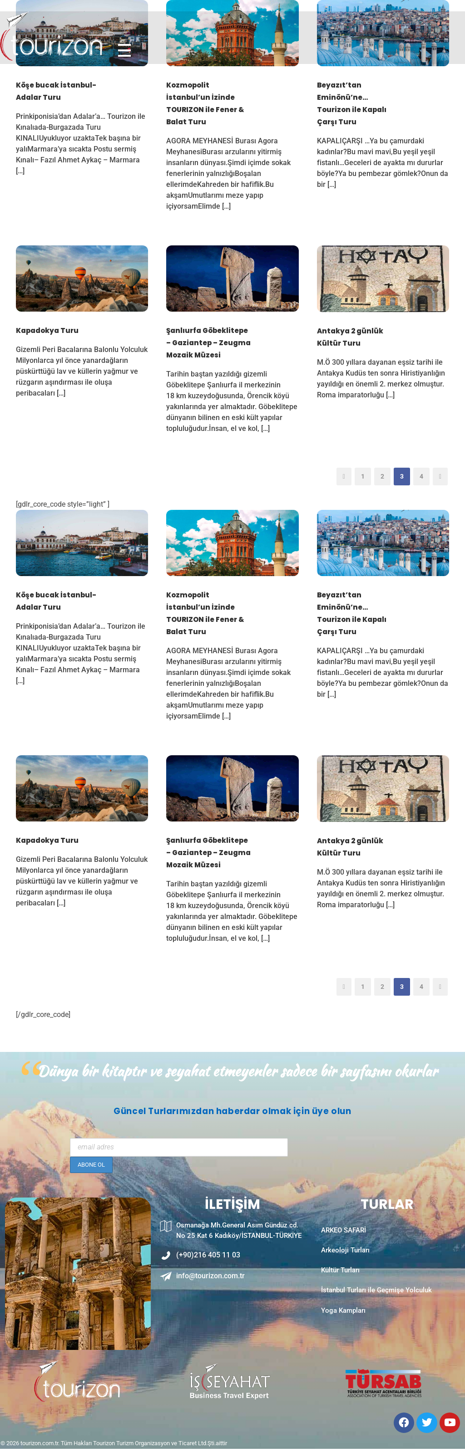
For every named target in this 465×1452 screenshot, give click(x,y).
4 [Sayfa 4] (421, 476)
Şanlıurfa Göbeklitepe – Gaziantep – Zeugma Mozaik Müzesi (208, 343)
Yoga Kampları (343, 1325)
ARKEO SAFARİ (343, 1233)
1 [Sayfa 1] (363, 476)
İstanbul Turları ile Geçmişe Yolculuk (376, 1302)
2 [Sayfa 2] (382, 476)
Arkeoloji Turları (345, 1256)
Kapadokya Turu (47, 330)
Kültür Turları (340, 1279)
